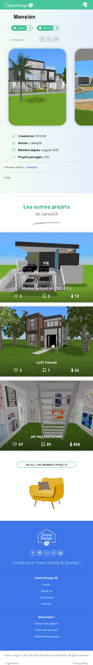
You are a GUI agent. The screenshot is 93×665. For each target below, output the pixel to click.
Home (46, 584)
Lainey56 (31, 167)
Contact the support (46, 623)
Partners (46, 603)
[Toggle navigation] (85, 4)
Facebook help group (46, 636)
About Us (46, 591)
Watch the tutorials (46, 630)
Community (46, 597)
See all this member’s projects (46, 464)
